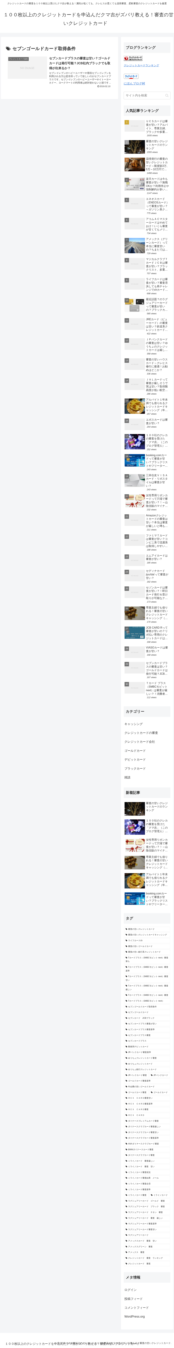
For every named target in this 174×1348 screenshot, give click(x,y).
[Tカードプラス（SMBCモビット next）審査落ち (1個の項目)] (147, 959)
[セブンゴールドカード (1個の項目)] (147, 1012)
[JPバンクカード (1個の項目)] (159, 1075)
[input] (147, 95)
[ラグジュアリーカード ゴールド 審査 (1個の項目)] (147, 1201)
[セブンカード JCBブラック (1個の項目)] (147, 1018)
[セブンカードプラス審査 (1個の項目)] (147, 1035)
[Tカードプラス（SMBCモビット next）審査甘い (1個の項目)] (147, 978)
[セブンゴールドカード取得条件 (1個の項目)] (147, 1006)
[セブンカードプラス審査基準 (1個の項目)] (147, 1029)
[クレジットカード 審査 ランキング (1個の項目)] (147, 1258)
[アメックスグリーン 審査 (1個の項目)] (147, 1246)
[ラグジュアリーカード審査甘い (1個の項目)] (147, 1229)
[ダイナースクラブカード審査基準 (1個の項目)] (147, 1138)
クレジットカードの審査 (141, 733)
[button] (167, 95)
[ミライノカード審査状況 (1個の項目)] (147, 1172)
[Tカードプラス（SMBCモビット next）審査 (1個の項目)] (147, 995)
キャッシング (133, 724)
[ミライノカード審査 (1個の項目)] (136, 1195)
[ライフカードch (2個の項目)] (147, 940)
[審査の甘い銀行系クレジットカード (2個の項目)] (147, 952)
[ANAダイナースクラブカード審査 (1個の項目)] (147, 1143)
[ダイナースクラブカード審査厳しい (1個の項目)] (147, 1126)
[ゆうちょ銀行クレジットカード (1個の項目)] (147, 1069)
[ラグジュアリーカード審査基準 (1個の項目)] (147, 1223)
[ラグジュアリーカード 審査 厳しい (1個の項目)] (147, 1218)
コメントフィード (136, 1307)
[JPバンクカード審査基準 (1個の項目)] (147, 1052)
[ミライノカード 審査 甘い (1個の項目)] (147, 1166)
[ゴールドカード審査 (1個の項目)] (136, 1092)
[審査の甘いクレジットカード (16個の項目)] (147, 929)
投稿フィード (133, 1299)
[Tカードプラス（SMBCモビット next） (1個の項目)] (147, 1001)
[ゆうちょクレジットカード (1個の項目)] (147, 1064)
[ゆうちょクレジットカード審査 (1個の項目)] (147, 1058)
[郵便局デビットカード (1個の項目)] (147, 1046)
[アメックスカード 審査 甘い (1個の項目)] (147, 1241)
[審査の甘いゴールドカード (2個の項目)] (147, 946)
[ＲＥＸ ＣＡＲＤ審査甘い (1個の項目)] (147, 1098)
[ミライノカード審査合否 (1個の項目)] (147, 1183)
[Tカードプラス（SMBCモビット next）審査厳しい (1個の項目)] (147, 987)
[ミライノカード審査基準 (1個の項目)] (147, 1189)
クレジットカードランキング (141, 65)
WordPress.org (134, 1316)
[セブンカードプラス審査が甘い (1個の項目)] (147, 1023)
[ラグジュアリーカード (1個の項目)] (147, 1235)
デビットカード (135, 759)
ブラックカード (135, 768)
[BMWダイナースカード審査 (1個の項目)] (147, 1149)
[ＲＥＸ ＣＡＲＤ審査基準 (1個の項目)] (147, 1103)
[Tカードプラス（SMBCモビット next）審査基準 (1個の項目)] (147, 969)
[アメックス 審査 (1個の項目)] (147, 1252)
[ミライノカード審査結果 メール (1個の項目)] (147, 1178)
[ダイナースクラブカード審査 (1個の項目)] (147, 1155)
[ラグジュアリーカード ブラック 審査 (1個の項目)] (147, 1206)
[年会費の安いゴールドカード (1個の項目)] (147, 1086)
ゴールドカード (135, 750)
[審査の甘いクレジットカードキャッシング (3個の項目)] (147, 934)
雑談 (127, 777)
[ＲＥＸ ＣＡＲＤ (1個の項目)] (147, 1115)
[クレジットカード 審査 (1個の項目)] (147, 1263)
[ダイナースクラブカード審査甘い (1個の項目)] (147, 1132)
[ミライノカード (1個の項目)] (159, 1195)
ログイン (130, 1290)
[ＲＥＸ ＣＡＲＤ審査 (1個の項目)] (147, 1109)
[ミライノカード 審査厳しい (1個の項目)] (147, 1161)
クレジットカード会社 (139, 741)
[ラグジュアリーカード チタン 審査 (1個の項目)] (147, 1212)
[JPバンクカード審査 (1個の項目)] (136, 1075)
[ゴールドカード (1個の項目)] (159, 1092)
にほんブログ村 (134, 83)
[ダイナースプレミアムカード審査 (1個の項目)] (147, 1121)
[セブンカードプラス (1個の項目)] (147, 1041)
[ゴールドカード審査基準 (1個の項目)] (147, 1081)
